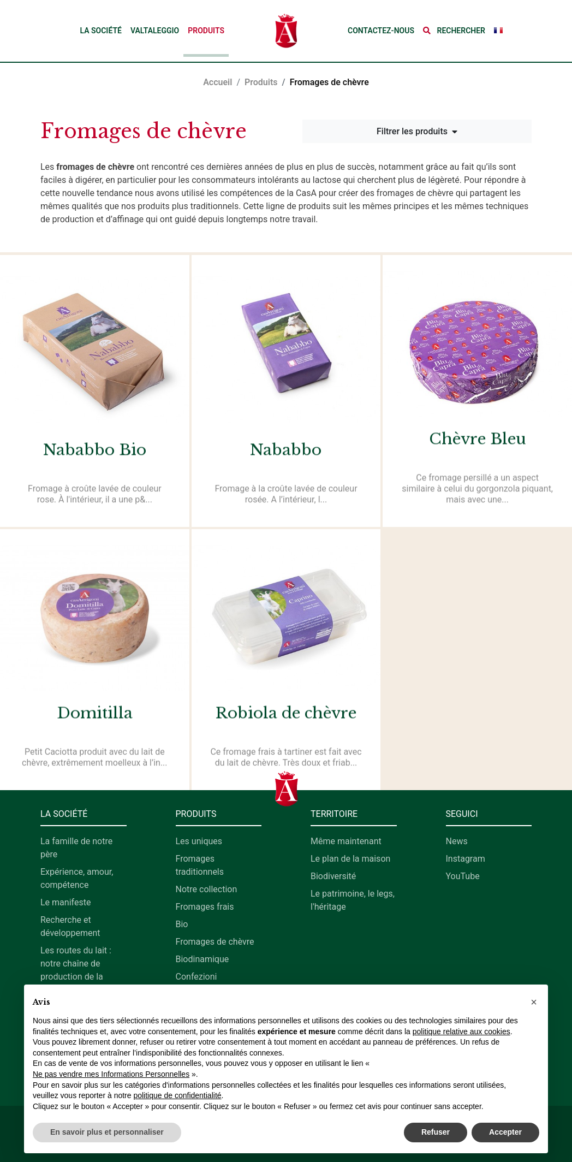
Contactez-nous (381, 30)
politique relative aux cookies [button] (461, 1031)
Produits (206, 30)
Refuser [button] (435, 1132)
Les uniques (199, 841)
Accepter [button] (505, 1132)
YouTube (463, 876)
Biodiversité (333, 876)
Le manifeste (65, 902)
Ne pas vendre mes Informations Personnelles (111, 1074)
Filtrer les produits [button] (417, 131)
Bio (182, 924)
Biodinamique (202, 959)
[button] (454, 31)
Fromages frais (205, 907)
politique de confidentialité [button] (177, 1095)
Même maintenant (346, 841)
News (457, 841)
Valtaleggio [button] (154, 30)
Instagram (465, 858)
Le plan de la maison (350, 858)
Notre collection (206, 889)
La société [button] (100, 30)
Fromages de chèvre (215, 941)
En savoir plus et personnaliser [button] (107, 1132)
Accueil (217, 82)
